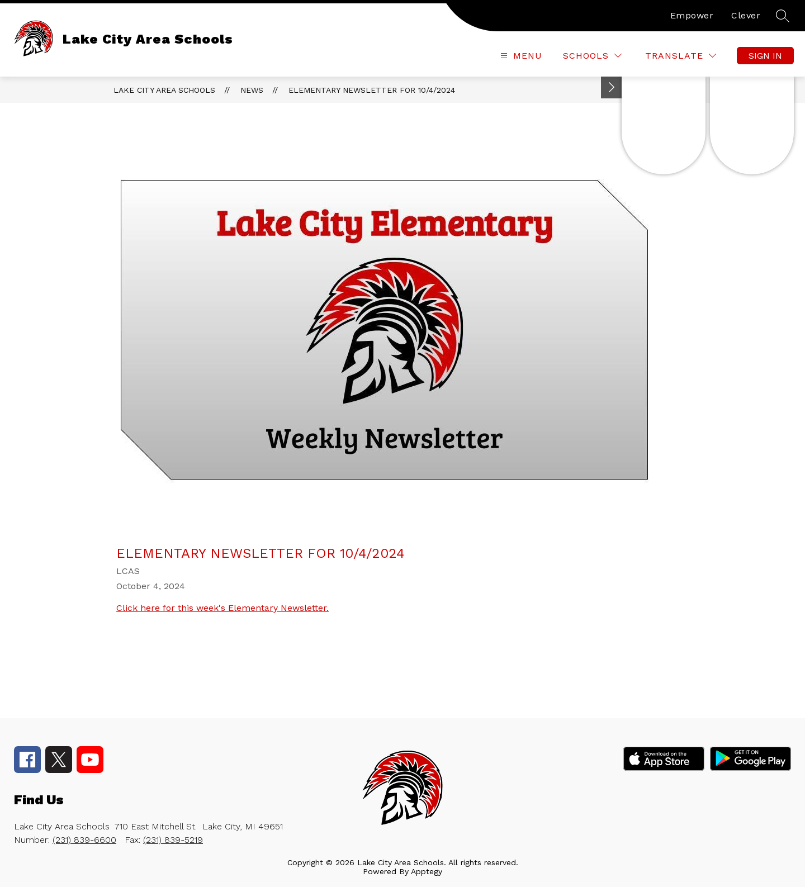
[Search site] (782, 15)
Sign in (765, 55)
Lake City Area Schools (164, 90)
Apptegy (426, 871)
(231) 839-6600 (84, 839)
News (251, 90)
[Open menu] (520, 56)
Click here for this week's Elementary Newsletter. (222, 608)
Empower (692, 15)
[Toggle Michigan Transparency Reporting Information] (611, 87)
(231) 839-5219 (173, 839)
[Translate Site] (680, 56)
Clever (745, 15)
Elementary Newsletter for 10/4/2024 (371, 90)
